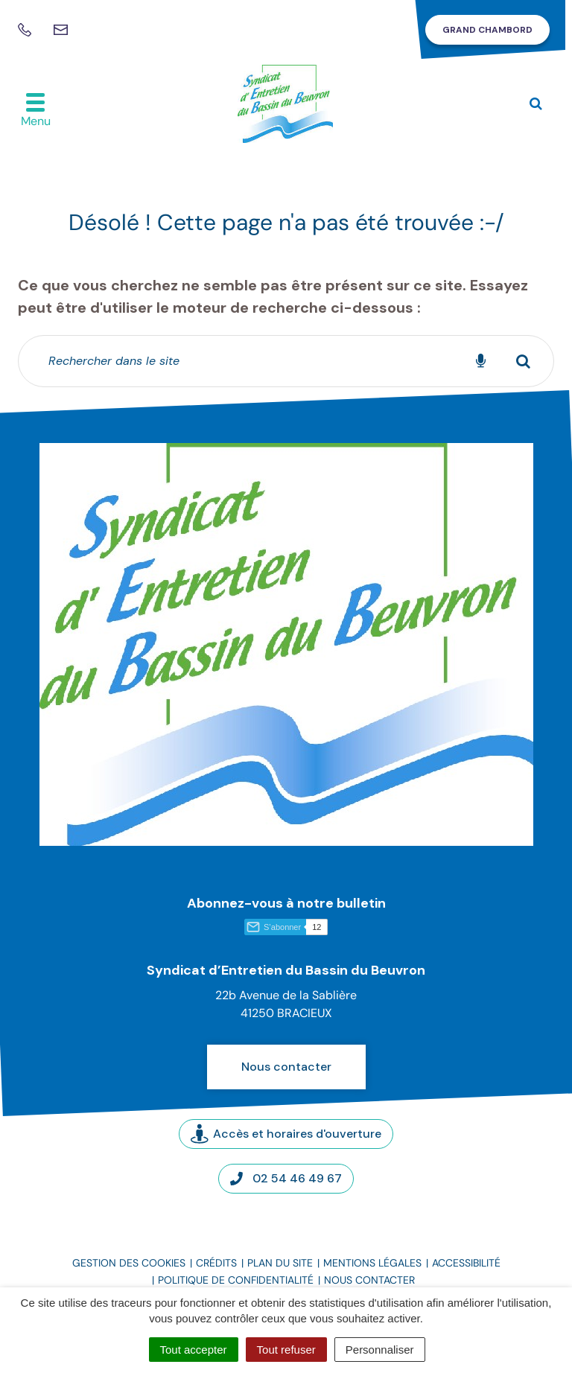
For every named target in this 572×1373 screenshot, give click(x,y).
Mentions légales (372, 1263)
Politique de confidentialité (236, 1280)
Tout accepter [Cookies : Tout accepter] (193, 1349)
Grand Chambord (487, 30)
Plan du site (280, 1263)
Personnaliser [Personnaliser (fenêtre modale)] (380, 1349)
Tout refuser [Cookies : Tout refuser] (286, 1349)
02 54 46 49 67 (286, 1178)
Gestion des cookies (128, 1263)
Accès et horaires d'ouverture (286, 1134)
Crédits (216, 1263)
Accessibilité (466, 1263)
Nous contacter (286, 1066)
